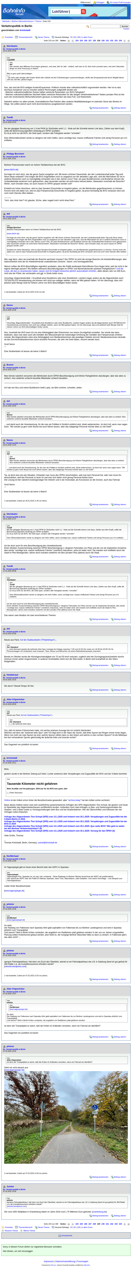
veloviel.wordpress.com (15, 966)
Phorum (53, 1265)
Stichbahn (12, 46)
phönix (10, 904)
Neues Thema (43, 37)
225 (81, 41)
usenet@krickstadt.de (47, 842)
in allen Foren (87, 37)
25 (71, 37)
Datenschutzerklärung (65, 1261)
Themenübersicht (25, 37)
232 (111, 41)
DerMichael (13, 856)
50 (75, 37)
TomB (10, 117)
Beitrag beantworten (100, 108)
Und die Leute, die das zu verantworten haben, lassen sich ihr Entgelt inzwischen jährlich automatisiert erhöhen (63, 270)
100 (78, 37)
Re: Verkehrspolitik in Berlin (14, 49)
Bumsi (10, 364)
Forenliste (9, 37)
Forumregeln (82, 1261)
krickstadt (25, 30)
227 (90, 41)
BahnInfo (87, 1265)
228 (94, 41)
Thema (38, 21)
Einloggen (100, 2)
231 (107, 41)
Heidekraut (12, 675)
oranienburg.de (99, 1212)
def (8, 214)
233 (116, 41)
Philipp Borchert (15, 153)
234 (120, 41)
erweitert (126, 29)
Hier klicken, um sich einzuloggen (18, 1251)
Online (7, 800)
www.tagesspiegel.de (14, 891)
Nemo (10, 305)
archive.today (74, 800)
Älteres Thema (29, 1231)
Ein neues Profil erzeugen (120, 2)
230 (103, 41)
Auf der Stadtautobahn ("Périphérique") (37, 640)
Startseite (6, 21)
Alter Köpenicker (16, 699)
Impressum (49, 1261)
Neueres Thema (11, 1231)
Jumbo (10, 1186)
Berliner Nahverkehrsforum (22, 21)
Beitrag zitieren (120, 108)
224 (76, 41)
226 (85, 41)
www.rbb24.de (11, 169)
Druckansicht (67, 1236)
